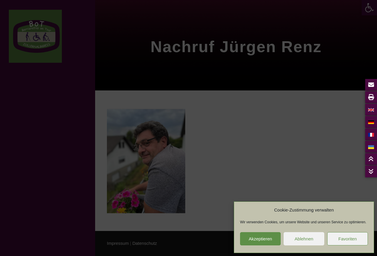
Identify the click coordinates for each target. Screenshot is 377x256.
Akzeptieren (260, 238)
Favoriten (347, 238)
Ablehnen (304, 238)
